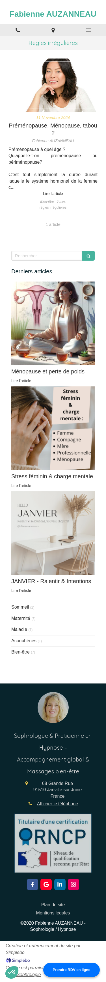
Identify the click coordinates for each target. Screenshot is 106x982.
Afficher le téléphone (57, 803)
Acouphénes (23, 640)
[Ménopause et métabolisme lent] (53, 323)
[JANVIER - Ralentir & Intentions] (53, 533)
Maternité (20, 618)
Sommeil (20, 607)
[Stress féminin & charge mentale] (53, 428)
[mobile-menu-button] (88, 30)
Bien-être (20, 652)
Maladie (19, 629)
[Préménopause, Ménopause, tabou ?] (53, 85)
